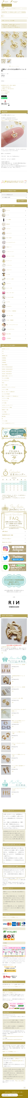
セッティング (14, 261)
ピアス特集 (4, 402)
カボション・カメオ (14, 256)
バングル (14, 302)
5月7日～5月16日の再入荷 (7, 366)
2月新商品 (4, 362)
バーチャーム (14, 265)
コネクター (14, 229)
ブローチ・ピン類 (14, 279)
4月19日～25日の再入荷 (6, 371)
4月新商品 (4, 358)
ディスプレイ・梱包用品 (14, 311)
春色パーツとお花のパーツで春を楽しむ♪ (12, 27)
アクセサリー (14, 307)
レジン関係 (14, 220)
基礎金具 (14, 224)
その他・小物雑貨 (14, 320)
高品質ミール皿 (5, 409)
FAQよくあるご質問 (19, 1080)
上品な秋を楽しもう (6, 414)
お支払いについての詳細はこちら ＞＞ (12, 917)
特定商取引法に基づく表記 (14, 535)
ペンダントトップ (14, 252)
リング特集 (4, 411)
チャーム (7, 20)
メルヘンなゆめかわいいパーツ (8, 423)
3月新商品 (4, 360)
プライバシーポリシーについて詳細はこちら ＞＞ (13, 986)
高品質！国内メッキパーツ (14, 24)
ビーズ (14, 215)
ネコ (3, 353)
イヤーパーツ (14, 233)
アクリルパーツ (5, 400)
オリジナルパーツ (5, 380)
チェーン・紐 (14, 288)
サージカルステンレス (14, 243)
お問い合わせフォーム (20, 878)
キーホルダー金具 (14, 297)
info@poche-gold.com (13, 879)
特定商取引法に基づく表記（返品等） (8, 85)
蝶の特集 (3, 416)
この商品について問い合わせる (7, 88)
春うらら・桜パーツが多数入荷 (10, 25)
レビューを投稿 (4, 93)
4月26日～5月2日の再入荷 (7, 369)
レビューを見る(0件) (5, 92)
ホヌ (3, 351)
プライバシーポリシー (14, 538)
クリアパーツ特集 (5, 398)
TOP (3, 20)
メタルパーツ (14, 270)
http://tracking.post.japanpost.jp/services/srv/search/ (13, 1036)
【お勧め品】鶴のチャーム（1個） (8, 646)
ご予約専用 (14, 339)
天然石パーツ (14, 247)
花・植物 (12, 20)
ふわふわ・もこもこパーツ (7, 405)
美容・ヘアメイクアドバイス (14, 325)
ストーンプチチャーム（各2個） (19, 664)
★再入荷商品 (5, 24)
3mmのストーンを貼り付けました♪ (9, 120)
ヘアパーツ (14, 284)
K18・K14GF (14, 238)
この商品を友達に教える (6, 87)
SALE (3, 382)
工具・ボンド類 (14, 316)
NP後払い (5, 945)
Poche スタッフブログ (14, 542)
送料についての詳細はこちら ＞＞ (11, 992)
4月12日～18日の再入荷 (6, 373)
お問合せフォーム (19, 1058)
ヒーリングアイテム (14, 329)
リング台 (14, 275)
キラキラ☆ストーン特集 (7, 407)
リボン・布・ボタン (14, 293)
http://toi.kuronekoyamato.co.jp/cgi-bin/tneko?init (12, 1039)
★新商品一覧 (4, 355)
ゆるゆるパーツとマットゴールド (8, 387)
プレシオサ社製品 (5, 378)
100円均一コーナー (6, 349)
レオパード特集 (5, 389)
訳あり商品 (14, 334)
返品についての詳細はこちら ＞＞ (11, 1051)
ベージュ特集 (4, 420)
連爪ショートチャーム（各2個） (19, 687)
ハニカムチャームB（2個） (17, 698)
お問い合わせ (14, 531)
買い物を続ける (4, 90)
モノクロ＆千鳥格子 (6, 393)
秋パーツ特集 (4, 384)
